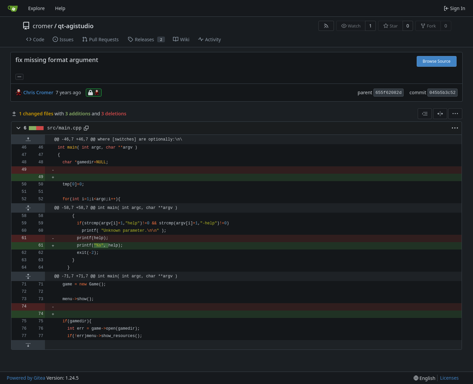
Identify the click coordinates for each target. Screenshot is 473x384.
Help (60, 8)
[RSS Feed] (326, 26)
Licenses (449, 378)
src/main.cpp (64, 128)
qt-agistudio (76, 25)
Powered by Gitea (26, 378)
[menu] (455, 113)
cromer (43, 25)
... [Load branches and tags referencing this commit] (19, 76)
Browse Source (437, 61)
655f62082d (388, 92)
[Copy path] (86, 128)
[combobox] (425, 113)
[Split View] (440, 113)
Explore (36, 8)
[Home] (12, 8)
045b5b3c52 (442, 92)
